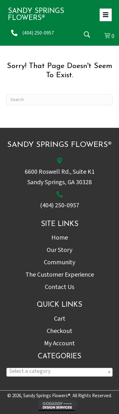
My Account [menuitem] (59, 343)
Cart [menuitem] (59, 318)
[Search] (59, 99)
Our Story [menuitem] (59, 250)
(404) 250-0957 (38, 32)
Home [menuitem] (59, 237)
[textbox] (59, 371)
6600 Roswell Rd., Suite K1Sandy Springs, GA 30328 (60, 177)
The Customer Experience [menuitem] (59, 274)
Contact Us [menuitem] (59, 287)
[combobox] (59, 372)
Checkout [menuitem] (59, 331)
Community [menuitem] (59, 262)
